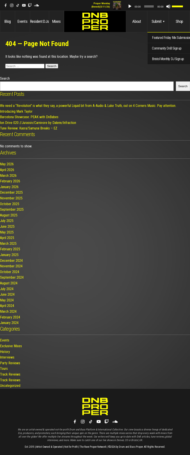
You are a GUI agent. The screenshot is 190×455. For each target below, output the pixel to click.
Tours (4, 368)
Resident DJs (39, 21)
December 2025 (11, 192)
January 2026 (9, 187)
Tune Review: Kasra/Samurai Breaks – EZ (28, 128)
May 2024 (7, 300)
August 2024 (8, 283)
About (136, 21)
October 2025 (9, 204)
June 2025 (7, 226)
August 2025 (8, 215)
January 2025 (9, 255)
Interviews (7, 357)
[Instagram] (12, 5)
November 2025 (11, 198)
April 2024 (7, 306)
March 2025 (8, 243)
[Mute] (170, 6)
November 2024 (11, 266)
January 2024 (9, 323)
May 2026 (7, 164)
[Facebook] (6, 5)
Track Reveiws (10, 374)
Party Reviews (10, 363)
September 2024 (12, 277)
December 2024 (11, 260)
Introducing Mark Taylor (16, 111)
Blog (7, 21)
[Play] (137, 6)
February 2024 (10, 317)
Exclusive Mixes (11, 346)
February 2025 (10, 249)
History (5, 352)
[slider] (153, 6)
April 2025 (7, 238)
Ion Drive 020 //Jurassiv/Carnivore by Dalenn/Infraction (38, 123)
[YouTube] (24, 5)
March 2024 (8, 311)
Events (22, 21)
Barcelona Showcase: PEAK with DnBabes (29, 117)
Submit (158, 21)
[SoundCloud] (36, 5)
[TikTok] (18, 5)
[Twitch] (30, 5)
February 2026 (10, 181)
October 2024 (9, 272)
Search (5, 78)
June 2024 (7, 294)
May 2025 (7, 232)
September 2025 (12, 209)
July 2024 (6, 289)
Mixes (56, 21)
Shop (179, 21)
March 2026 (8, 176)
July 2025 (6, 221)
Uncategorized (10, 386)
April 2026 (7, 170)
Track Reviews (10, 380)
